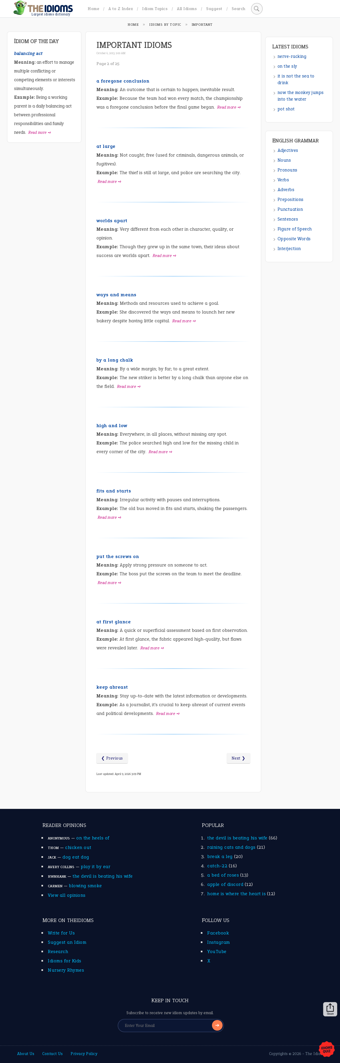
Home (93, 8)
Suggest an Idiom (67, 942)
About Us (25, 1053)
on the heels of (92, 838)
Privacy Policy (84, 1053)
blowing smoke (85, 885)
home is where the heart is (236, 893)
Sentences (288, 219)
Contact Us (52, 1053)
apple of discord (225, 884)
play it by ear (95, 866)
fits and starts (113, 491)
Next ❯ (238, 758)
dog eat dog (75, 857)
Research (58, 951)
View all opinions (67, 895)
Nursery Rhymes (66, 970)
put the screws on (117, 556)
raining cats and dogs (231, 847)
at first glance (113, 622)
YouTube (217, 951)
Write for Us (61, 933)
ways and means (116, 295)
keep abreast (112, 687)
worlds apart (112, 220)
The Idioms (315, 1053)
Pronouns (288, 170)
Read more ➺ (229, 107)
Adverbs (286, 190)
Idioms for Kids (64, 961)
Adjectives (288, 150)
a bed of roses (223, 875)
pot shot (286, 109)
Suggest (214, 8)
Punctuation (290, 209)
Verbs (283, 180)
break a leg (220, 856)
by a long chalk (114, 360)
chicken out (78, 847)
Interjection (289, 249)
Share (330, 1009)
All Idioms (187, 8)
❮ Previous (112, 758)
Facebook (218, 933)
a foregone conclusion (123, 81)
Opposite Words (294, 239)
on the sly (287, 66)
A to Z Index (120, 8)
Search (238, 8)
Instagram (218, 942)
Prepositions (291, 199)
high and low (112, 425)
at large (106, 146)
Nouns (284, 160)
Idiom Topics (155, 8)
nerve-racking (292, 56)
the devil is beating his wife (103, 876)
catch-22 (217, 866)
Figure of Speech (295, 229)
